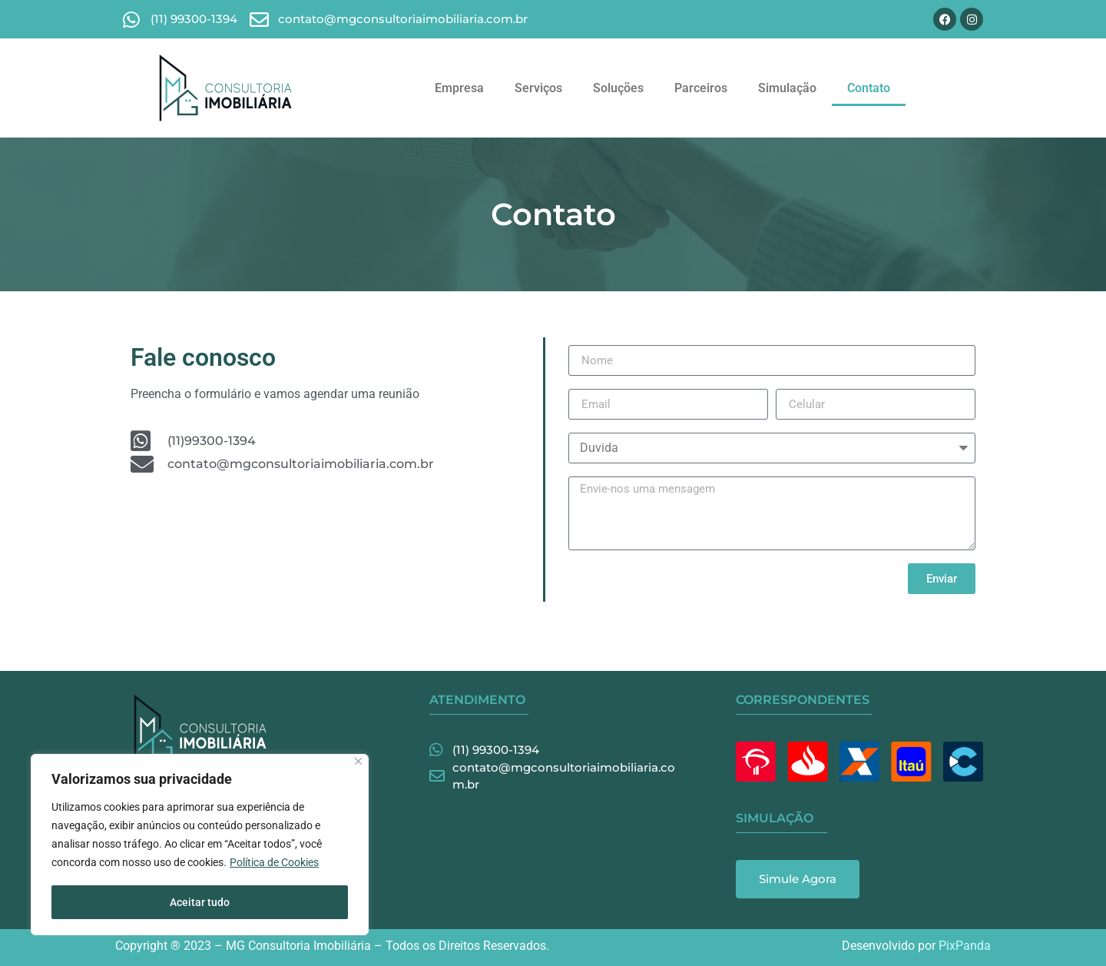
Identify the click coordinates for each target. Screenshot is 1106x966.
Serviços (538, 88)
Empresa (459, 88)
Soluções (618, 88)
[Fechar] (358, 762)
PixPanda (965, 945)
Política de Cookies (274, 864)
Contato (868, 88)
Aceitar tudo (200, 902)
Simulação (787, 88)
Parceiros (700, 88)
